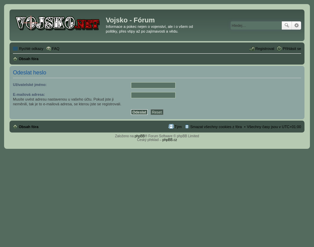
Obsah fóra (28, 127)
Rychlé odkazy (31, 49)
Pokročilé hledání (296, 25)
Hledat (287, 25)
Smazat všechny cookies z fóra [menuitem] (216, 127)
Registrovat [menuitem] (265, 49)
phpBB (140, 136)
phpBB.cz (169, 140)
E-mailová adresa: (29, 94)
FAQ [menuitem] (56, 49)
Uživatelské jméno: (30, 85)
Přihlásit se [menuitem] (292, 49)
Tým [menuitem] (178, 127)
